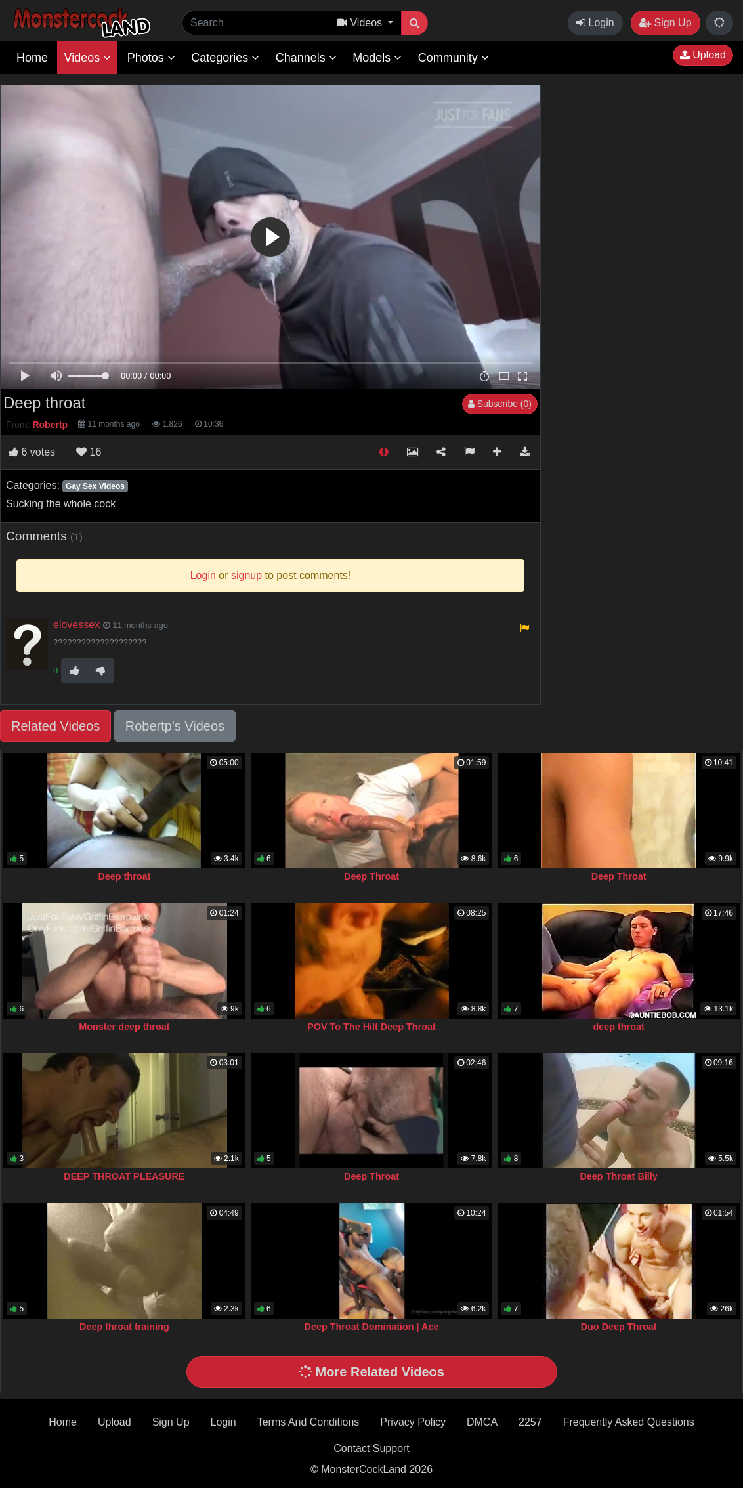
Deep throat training (124, 1326)
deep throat (618, 1026)
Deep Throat (371, 876)
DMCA (482, 1422)
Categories (225, 57)
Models (377, 57)
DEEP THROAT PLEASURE (124, 1176)
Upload (703, 54)
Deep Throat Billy (618, 1176)
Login (595, 22)
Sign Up (665, 22)
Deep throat (124, 876)
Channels (306, 57)
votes (32, 451)
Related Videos (55, 726)
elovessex (76, 624)
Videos (87, 57)
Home (32, 57)
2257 (530, 1422)
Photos (151, 57)
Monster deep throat (124, 1026)
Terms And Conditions (308, 1422)
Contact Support (371, 1448)
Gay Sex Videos (95, 486)
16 (88, 451)
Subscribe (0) (500, 403)
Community (453, 57)
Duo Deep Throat (619, 1326)
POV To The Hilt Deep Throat (371, 1026)
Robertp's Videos (174, 726)
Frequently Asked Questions (628, 1422)
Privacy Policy (413, 1422)
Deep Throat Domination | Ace (372, 1326)
